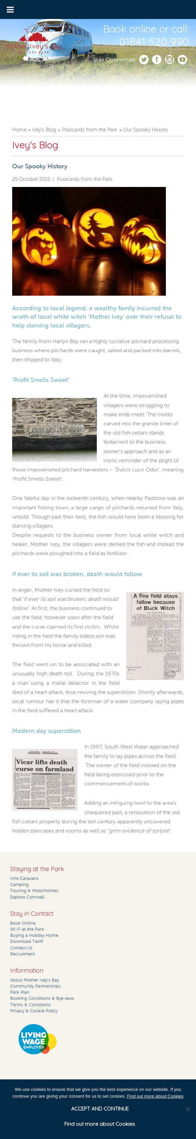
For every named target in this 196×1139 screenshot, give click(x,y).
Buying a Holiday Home (34, 935)
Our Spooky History (145, 129)
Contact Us (21, 948)
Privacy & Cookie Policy (34, 1011)
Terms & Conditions (30, 1005)
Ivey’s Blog (44, 129)
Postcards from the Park (89, 129)
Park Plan (19, 992)
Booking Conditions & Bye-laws (42, 998)
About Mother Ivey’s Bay (34, 980)
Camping (19, 884)
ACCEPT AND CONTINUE (100, 1108)
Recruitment (22, 954)
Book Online (23, 923)
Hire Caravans (24, 878)
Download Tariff (26, 941)
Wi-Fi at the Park (27, 929)
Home (19, 129)
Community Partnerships (35, 986)
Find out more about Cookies (155, 1096)
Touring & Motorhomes (34, 890)
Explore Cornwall (27, 897)
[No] (187, 1109)
